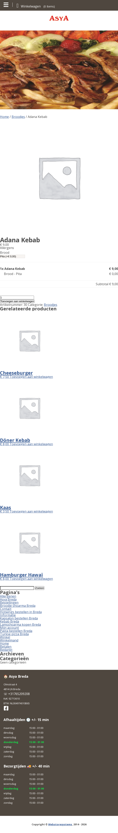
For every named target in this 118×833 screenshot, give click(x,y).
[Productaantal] (17, 297)
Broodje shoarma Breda (17, 605)
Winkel (5, 637)
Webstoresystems (60, 824)
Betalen (5, 646)
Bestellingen (9, 602)
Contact (5, 609)
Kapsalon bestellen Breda (19, 618)
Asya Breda (8, 599)
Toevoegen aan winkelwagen (17, 301)
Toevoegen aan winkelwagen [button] (31, 377)
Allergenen (8, 596)
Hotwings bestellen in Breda (21, 612)
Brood (4, 252)
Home (4, 117)
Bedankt (6, 650)
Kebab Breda (9, 621)
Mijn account (9, 628)
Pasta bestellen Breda (16, 631)
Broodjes (18, 117)
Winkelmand (9, 640)
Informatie (8, 615)
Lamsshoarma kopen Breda (20, 624)
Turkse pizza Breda (14, 634)
